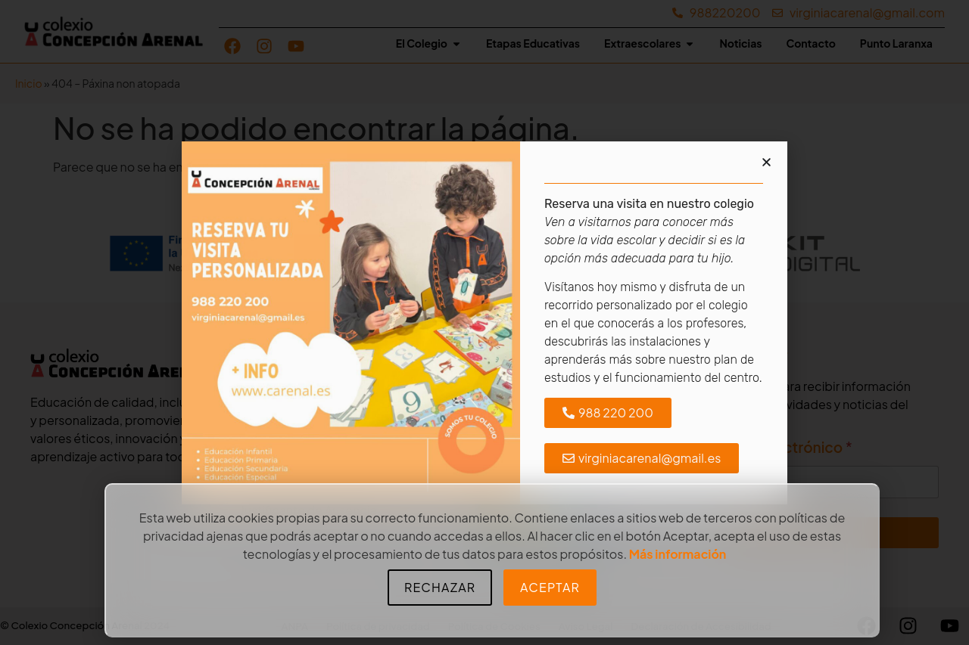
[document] (484, 322)
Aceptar (550, 587)
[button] (766, 162)
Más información (678, 554)
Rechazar (439, 587)
